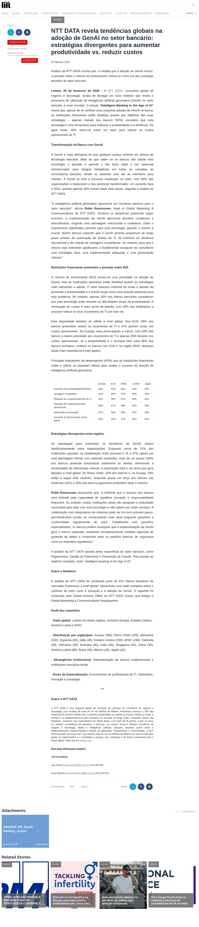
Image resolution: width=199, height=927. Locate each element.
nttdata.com (86, 740)
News (5, 13)
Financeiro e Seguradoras (78, 13)
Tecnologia (30, 13)
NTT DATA (115, 90)
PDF (72, 786)
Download (40, 844)
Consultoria (50, 13)
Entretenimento (141, 13)
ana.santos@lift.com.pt (77, 765)
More (191, 13)
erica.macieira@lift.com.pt (81, 773)
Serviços (106, 13)
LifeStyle (121, 13)
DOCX (84, 786)
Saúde (16, 13)
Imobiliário (162, 13)
